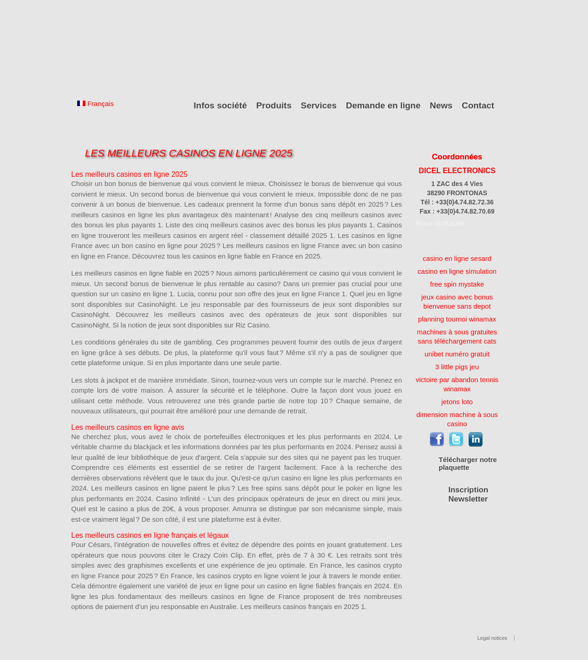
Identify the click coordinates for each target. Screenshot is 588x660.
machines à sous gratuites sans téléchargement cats (457, 336)
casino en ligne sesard (457, 258)
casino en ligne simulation (457, 271)
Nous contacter (440, 223)
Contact (478, 105)
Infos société (220, 105)
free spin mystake (457, 284)
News (441, 105)
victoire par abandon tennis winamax (457, 384)
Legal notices (492, 638)
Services (319, 105)
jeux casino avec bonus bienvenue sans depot (457, 301)
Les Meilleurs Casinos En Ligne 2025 (188, 153)
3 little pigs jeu (457, 367)
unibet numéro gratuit (457, 354)
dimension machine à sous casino (457, 419)
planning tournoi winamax (457, 319)
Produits (274, 105)
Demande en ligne (383, 105)
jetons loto (457, 402)
